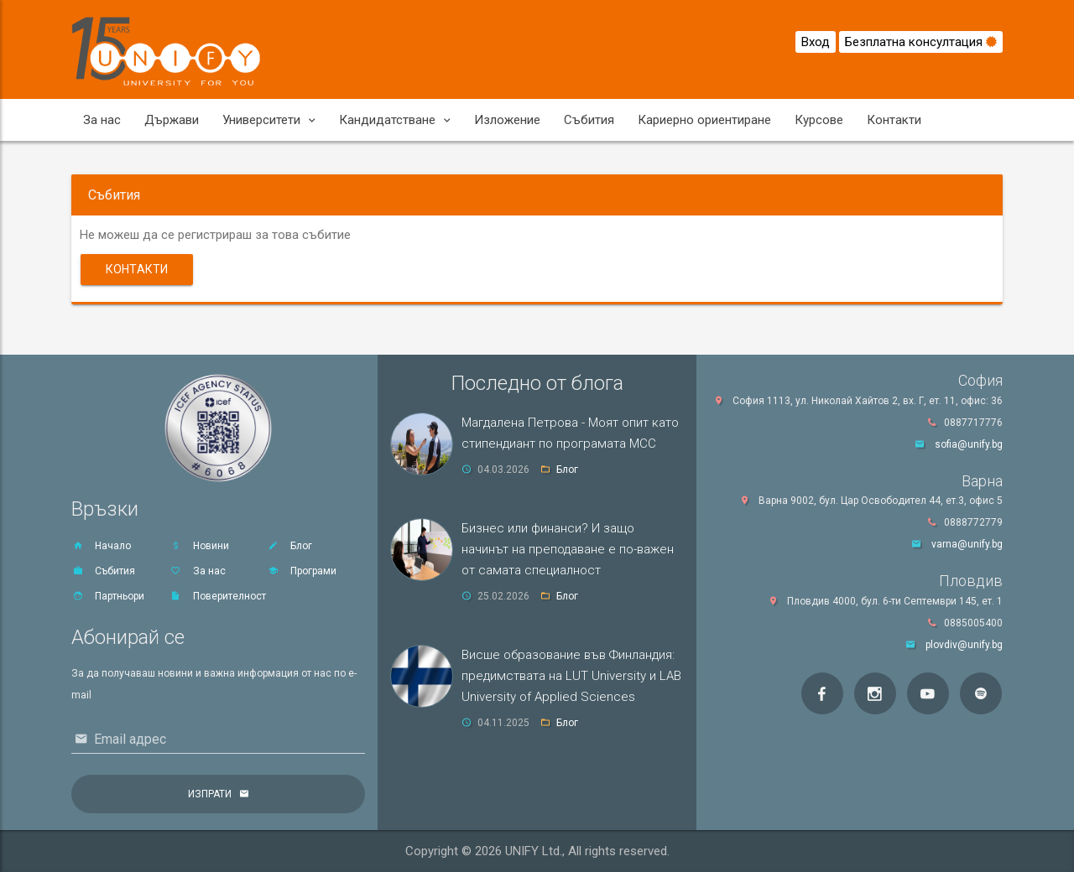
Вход (815, 41)
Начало (101, 546)
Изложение (507, 119)
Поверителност (217, 596)
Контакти (894, 119)
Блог (289, 546)
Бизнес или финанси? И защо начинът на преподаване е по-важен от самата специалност (567, 549)
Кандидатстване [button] (395, 119)
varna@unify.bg (967, 544)
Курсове (819, 119)
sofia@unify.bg (969, 444)
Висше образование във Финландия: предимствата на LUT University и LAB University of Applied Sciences (571, 675)
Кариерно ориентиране (704, 119)
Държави (171, 119)
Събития (589, 119)
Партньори (107, 596)
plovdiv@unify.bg (964, 645)
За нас (102, 119)
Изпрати (210, 794)
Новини (199, 546)
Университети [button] (268, 119)
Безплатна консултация (921, 41)
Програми (301, 571)
